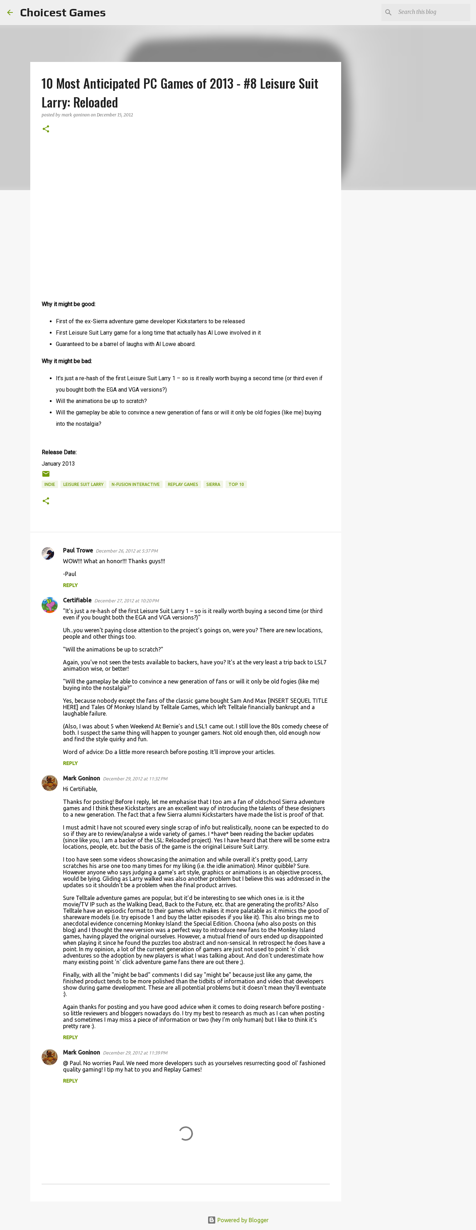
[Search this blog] (433, 12)
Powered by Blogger (238, 1220)
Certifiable (77, 600)
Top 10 (236, 484)
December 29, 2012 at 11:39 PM (135, 1052)
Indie (49, 484)
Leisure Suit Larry (83, 484)
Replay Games (183, 484)
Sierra (213, 484)
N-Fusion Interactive (136, 484)
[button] (46, 129)
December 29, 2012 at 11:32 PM (135, 778)
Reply (70, 585)
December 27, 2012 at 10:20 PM (126, 600)
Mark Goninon (81, 778)
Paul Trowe (78, 550)
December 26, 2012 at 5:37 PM (127, 550)
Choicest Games (63, 12)
